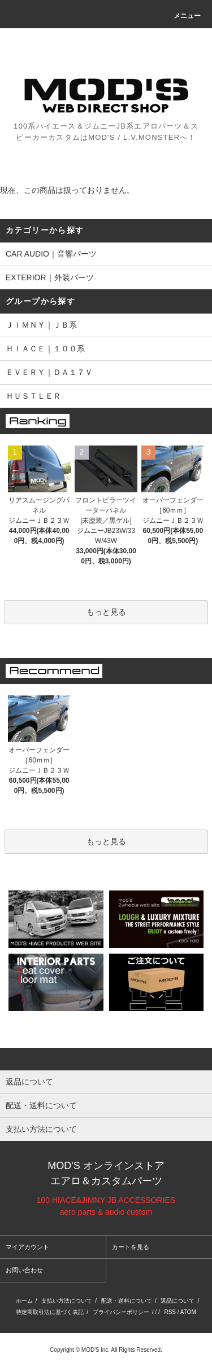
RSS (170, 1312)
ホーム (24, 1301)
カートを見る (130, 1246)
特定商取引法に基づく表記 (50, 1312)
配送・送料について (126, 1301)
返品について (177, 1301)
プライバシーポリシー (121, 1312)
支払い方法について (66, 1301)
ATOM (188, 1312)
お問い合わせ (24, 1270)
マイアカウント (27, 1246)
